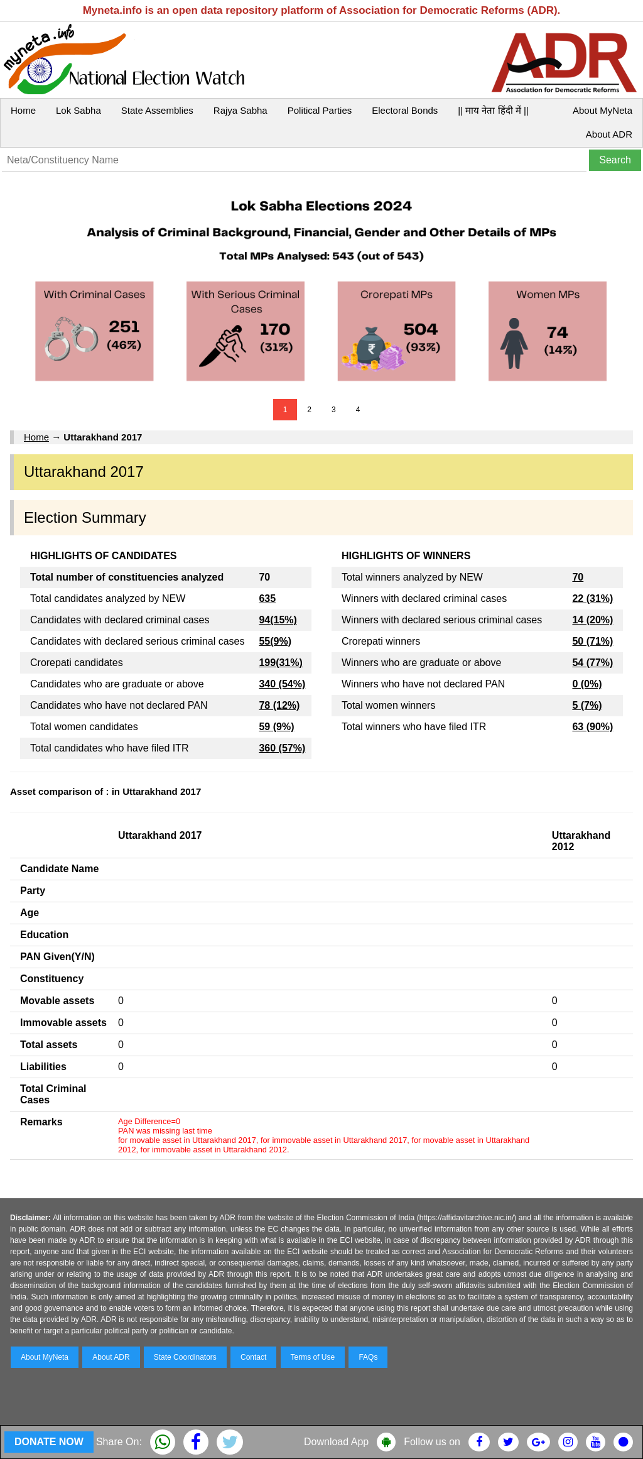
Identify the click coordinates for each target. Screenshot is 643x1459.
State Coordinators (185, 1357)
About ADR (609, 134)
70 (577, 577)
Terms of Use (313, 1357)
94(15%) (277, 620)
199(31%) (280, 662)
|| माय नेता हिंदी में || (493, 110)
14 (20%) (592, 620)
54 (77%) (592, 662)
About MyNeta (602, 110)
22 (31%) (592, 598)
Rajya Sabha (240, 110)
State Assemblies (157, 110)
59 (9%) (276, 726)
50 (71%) (592, 641)
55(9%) (275, 641)
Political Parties (320, 110)
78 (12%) (279, 705)
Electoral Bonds (405, 110)
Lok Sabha (78, 110)
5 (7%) (587, 705)
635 (267, 598)
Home (23, 110)
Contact (253, 1357)
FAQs (368, 1357)
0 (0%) (587, 684)
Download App (336, 1441)
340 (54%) (282, 684)
